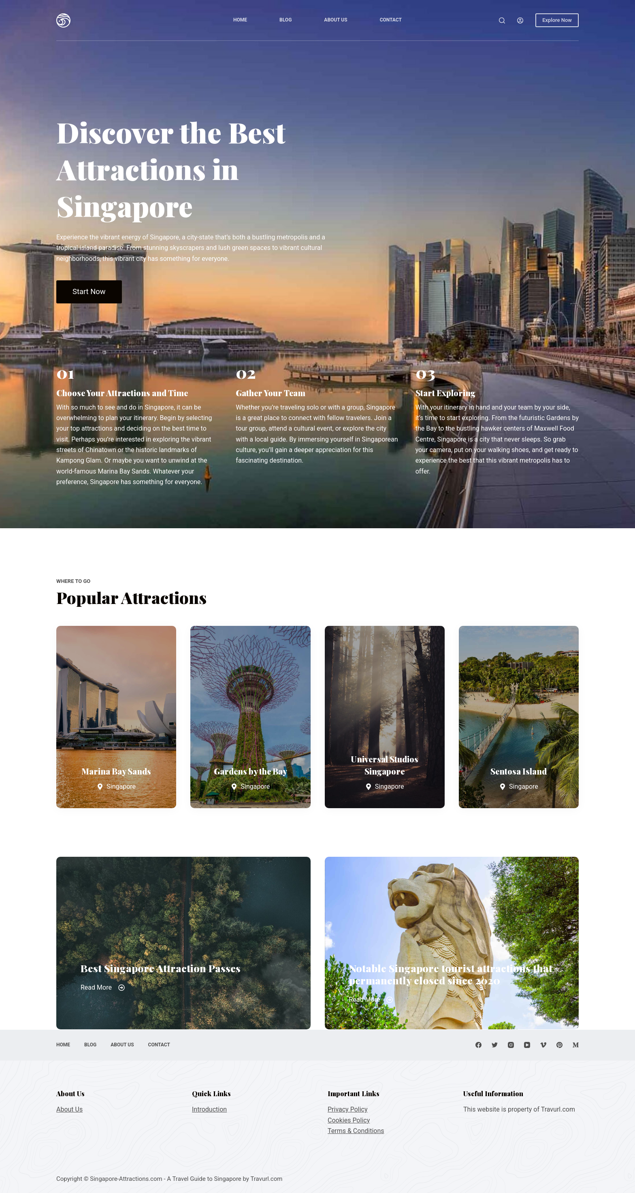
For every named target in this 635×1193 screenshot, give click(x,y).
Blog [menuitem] (285, 20)
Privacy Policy (348, 1109)
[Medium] (576, 1045)
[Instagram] (511, 1045)
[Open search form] (502, 20)
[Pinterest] (559, 1045)
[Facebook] (478, 1045)
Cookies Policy (349, 1120)
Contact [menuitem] (391, 20)
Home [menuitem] (240, 20)
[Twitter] (495, 1045)
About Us (69, 1109)
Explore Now (557, 20)
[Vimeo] (543, 1045)
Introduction (209, 1109)
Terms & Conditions (356, 1131)
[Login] (520, 20)
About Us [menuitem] (335, 20)
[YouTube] (527, 1045)
